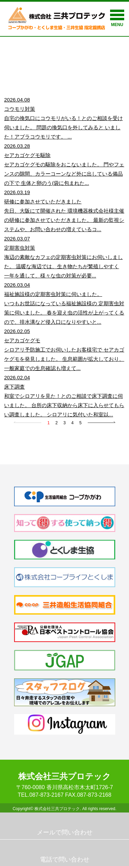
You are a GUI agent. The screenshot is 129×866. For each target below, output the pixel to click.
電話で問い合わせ (64, 859)
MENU (117, 18)
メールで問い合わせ (65, 832)
